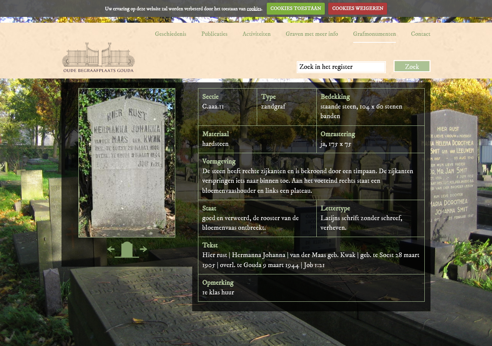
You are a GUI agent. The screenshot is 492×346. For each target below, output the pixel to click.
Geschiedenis (170, 34)
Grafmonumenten (374, 34)
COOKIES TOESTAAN (296, 8)
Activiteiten (257, 34)
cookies (254, 8)
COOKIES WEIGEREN (357, 8)
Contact (420, 34)
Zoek (412, 67)
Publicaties (214, 34)
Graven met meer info (312, 34)
